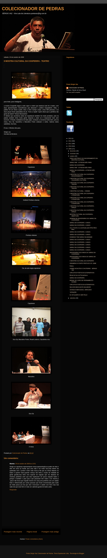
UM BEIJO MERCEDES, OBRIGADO (81, 289)
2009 (70, 148)
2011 (70, 143)
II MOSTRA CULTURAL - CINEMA (80, 191)
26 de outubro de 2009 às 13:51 (25, 464)
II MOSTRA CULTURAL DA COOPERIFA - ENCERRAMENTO (82, 175)
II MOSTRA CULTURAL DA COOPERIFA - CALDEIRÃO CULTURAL (82, 179)
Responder (13, 490)
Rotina (71, 266)
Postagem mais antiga (50, 532)
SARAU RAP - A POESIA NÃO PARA (80, 162)
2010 (70, 146)
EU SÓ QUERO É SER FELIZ (78, 295)
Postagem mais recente (13, 532)
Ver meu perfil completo (73, 92)
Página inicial (32, 532)
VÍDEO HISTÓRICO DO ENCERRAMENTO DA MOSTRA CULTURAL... (84, 159)
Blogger (81, 553)
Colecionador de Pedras (76, 87)
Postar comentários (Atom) (34, 539)
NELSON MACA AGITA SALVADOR (80, 287)
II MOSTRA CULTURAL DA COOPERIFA (82, 261)
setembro (73, 298)
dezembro (73, 151)
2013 (70, 138)
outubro (72, 156)
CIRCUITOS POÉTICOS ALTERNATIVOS (82, 272)
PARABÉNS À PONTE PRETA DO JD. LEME (83, 263)
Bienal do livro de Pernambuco (79, 275)
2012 (70, 141)
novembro (73, 153)
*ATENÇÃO (73, 292)
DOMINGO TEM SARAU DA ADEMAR (81, 237)
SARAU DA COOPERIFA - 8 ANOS (80, 222)
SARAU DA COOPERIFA (77, 165)
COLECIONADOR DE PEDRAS (33, 8)
